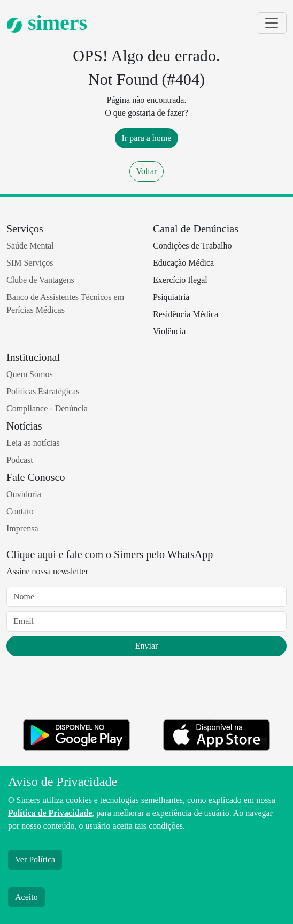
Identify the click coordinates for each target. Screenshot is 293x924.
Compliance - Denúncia (47, 408)
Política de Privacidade (50, 812)
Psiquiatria (171, 297)
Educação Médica (183, 262)
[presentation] (87, 690)
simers (46, 23)
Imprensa (22, 528)
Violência (169, 331)
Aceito (26, 897)
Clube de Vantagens (40, 279)
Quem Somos (29, 374)
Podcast (19, 459)
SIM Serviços (29, 262)
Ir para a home (147, 137)
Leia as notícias (33, 442)
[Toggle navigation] (272, 23)
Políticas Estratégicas (42, 391)
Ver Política (35, 859)
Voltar (146, 171)
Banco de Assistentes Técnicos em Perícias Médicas (65, 303)
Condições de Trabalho (192, 245)
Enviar (146, 645)
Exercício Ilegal (180, 279)
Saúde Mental (29, 245)
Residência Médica (185, 314)
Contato (20, 511)
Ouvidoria (23, 494)
